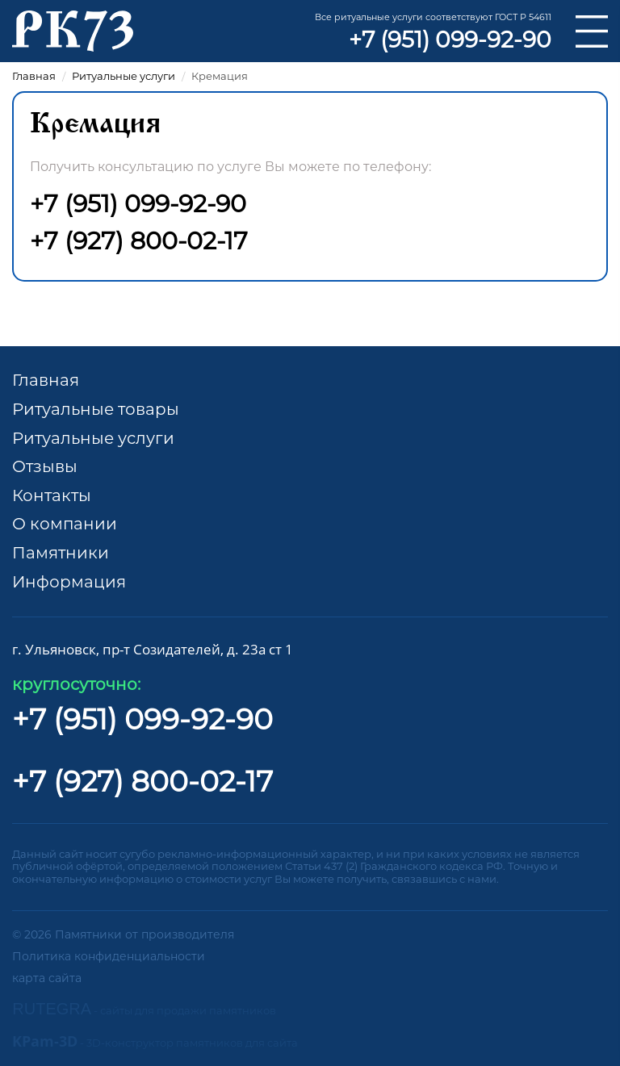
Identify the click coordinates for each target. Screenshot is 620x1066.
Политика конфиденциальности (108, 956)
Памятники (60, 552)
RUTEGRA (144, 1009)
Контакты (51, 495)
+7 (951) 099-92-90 (450, 39)
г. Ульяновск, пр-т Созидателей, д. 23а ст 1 (152, 649)
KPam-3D (155, 1041)
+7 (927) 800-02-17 (139, 241)
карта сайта (47, 978)
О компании (64, 523)
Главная (45, 380)
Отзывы (45, 466)
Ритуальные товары (95, 409)
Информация (69, 582)
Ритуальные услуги (93, 438)
